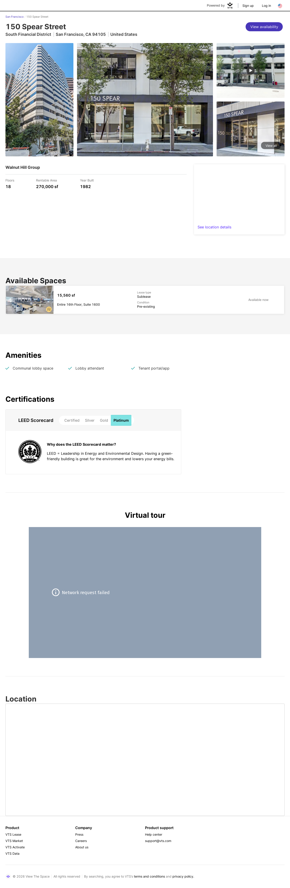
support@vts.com (158, 841)
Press (79, 834)
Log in (266, 5)
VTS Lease (13, 834)
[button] (49, 309)
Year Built (87, 180)
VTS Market (14, 841)
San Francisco (14, 16)
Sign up (248, 5)
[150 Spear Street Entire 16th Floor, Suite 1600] (145, 299)
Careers (81, 841)
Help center (153, 834)
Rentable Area (46, 180)
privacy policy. (183, 876)
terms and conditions (149, 876)
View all (271, 146)
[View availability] (264, 26)
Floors (9, 180)
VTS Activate (15, 847)
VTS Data (12, 853)
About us (81, 847)
